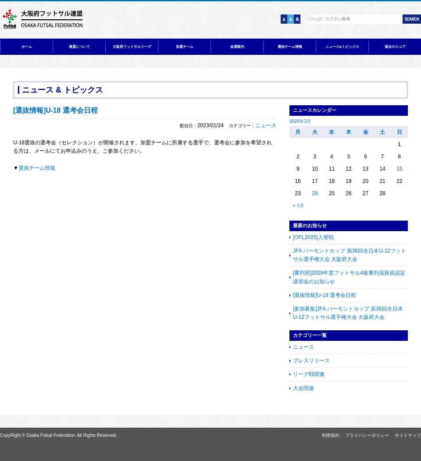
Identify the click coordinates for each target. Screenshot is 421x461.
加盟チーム (184, 47)
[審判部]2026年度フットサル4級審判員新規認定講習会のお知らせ (349, 277)
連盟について (79, 47)
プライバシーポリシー (367, 435)
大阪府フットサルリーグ (132, 47)
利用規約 (330, 435)
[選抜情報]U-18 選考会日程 (324, 295)
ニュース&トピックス (342, 47)
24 (315, 193)
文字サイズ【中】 (290, 19)
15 (399, 169)
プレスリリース (311, 360)
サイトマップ (408, 435)
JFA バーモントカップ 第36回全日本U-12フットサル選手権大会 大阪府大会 (349, 255)
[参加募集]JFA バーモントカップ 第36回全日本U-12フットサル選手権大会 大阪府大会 (348, 313)
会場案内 (237, 47)
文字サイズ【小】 (284, 19)
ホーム (26, 47)
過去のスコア (395, 47)
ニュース (265, 125)
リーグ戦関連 (309, 374)
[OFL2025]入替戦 (313, 237)
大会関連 (303, 388)
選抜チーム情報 (290, 47)
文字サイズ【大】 (297, 19)
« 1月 (298, 205)
